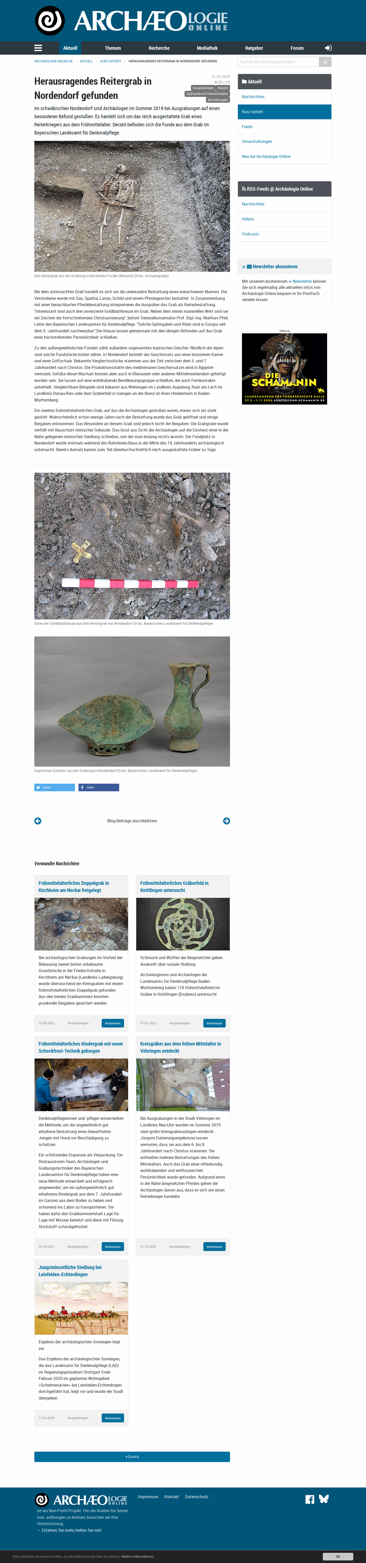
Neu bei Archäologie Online (266, 156)
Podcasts (250, 234)
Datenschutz (196, 1496)
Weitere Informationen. (138, 1556)
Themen (113, 47)
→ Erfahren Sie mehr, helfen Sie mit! (69, 1530)
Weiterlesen (113, 1023)
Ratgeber (254, 47)
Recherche (159, 47)
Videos (248, 219)
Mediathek (207, 47)
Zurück (132, 1456)
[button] (54, 787)
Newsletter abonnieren (272, 266)
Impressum (148, 1496)
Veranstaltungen (257, 141)
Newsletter (302, 281)
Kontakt (171, 1496)
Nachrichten (253, 96)
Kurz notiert (110, 61)
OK (338, 1556)
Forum (297, 47)
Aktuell (70, 47)
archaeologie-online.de (53, 61)
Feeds (247, 126)
